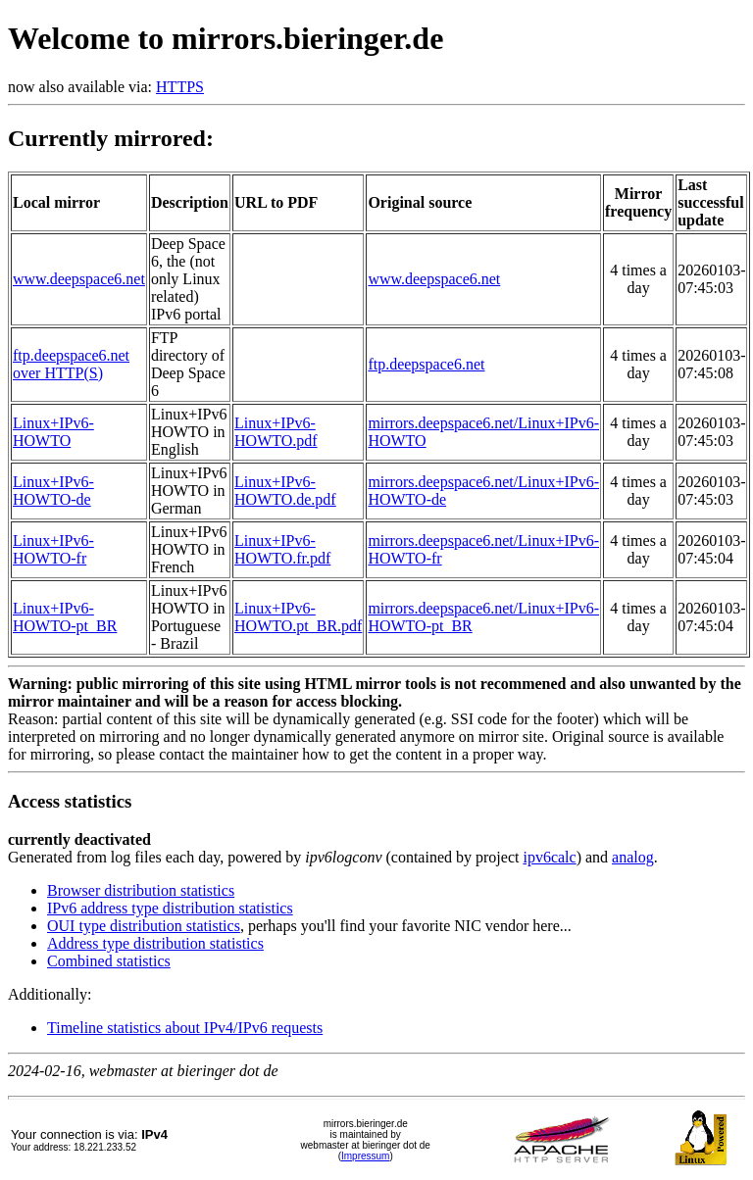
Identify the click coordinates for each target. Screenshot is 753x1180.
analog (633, 857)
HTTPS (180, 86)
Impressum (365, 1156)
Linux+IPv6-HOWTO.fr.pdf (282, 549)
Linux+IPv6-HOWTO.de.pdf (285, 490)
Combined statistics (109, 961)
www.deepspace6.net (79, 278)
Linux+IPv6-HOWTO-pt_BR (65, 617)
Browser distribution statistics (140, 890)
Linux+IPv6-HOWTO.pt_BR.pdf (298, 617)
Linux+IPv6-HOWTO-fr (53, 549)
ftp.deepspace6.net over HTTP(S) (71, 364)
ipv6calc (549, 857)
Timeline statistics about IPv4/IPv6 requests (185, 1027)
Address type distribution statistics (155, 943)
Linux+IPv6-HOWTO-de (53, 490)
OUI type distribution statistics (143, 925)
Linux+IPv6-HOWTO (53, 432)
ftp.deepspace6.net (426, 364)
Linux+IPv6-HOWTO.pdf (276, 432)
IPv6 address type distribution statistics (170, 908)
